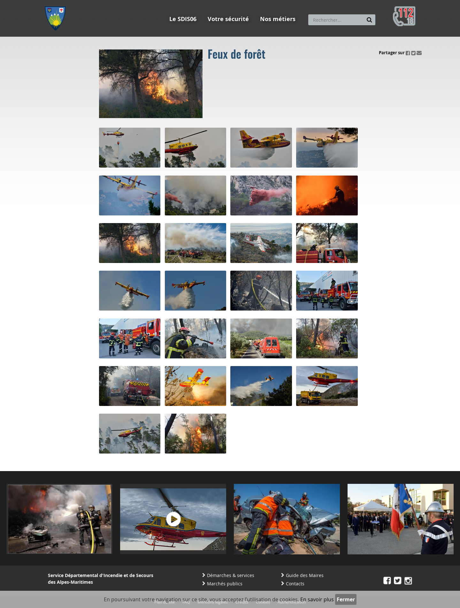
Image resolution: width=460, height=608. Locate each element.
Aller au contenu (91, 2)
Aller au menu (57, 2)
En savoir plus (317, 599)
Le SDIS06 (182, 19)
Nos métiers (277, 19)
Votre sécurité (228, 19)
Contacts (295, 584)
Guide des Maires (305, 575)
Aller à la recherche (130, 2)
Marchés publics (224, 584)
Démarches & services (230, 575)
